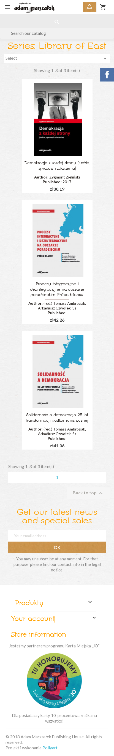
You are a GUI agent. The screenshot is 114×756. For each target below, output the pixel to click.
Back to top (88, 493)
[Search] (57, 33)
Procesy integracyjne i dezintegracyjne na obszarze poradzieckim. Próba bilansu (57, 289)
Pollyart (50, 747)
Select (57, 58)
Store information (38, 635)
